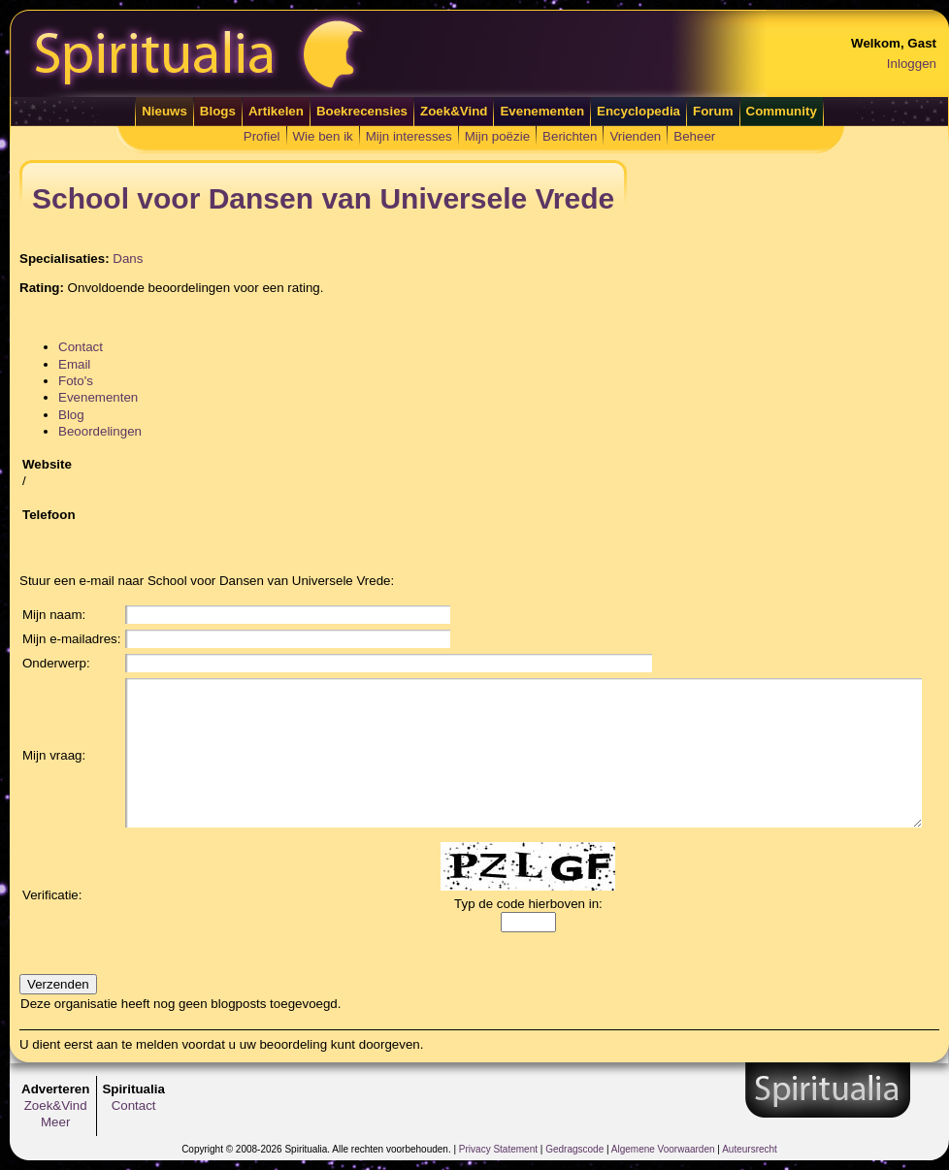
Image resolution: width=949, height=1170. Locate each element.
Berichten (569, 136)
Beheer (694, 136)
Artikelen (276, 111)
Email (74, 364)
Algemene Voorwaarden (663, 1149)
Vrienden (635, 136)
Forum (713, 111)
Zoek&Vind (453, 111)
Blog (71, 414)
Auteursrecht (749, 1149)
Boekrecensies (362, 111)
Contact (80, 347)
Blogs (218, 111)
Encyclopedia (638, 111)
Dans (128, 258)
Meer (55, 1122)
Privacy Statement (498, 1149)
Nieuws (164, 111)
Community (781, 111)
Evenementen (542, 111)
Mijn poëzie (497, 136)
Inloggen (911, 63)
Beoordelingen (100, 431)
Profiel (262, 136)
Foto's (75, 381)
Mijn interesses (409, 136)
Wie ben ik (323, 136)
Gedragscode (574, 1149)
